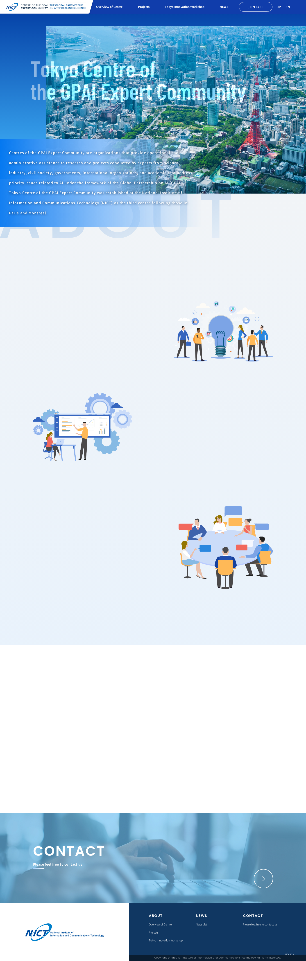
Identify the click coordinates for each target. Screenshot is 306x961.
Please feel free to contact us (260, 924)
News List (201, 924)
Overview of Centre (109, 6)
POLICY (289, 954)
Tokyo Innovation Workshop (184, 6)
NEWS (224, 6)
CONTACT (255, 6)
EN (288, 7)
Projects (144, 6)
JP (279, 7)
